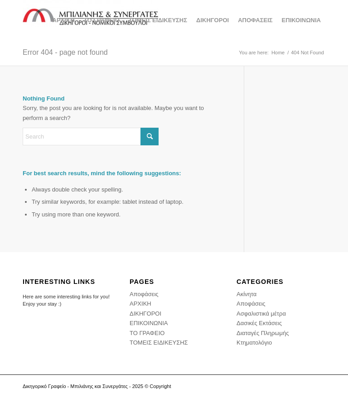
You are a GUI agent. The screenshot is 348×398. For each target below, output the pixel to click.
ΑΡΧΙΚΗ (140, 303)
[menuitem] (63, 20)
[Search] (91, 136)
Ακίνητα (246, 294)
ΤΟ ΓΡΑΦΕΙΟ (147, 333)
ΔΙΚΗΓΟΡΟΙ (145, 313)
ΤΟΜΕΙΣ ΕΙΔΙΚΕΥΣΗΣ (159, 342)
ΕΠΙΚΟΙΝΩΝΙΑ (149, 323)
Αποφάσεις (144, 294)
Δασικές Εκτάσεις (259, 323)
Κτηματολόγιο (254, 342)
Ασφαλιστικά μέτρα (261, 313)
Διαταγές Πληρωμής (263, 333)
